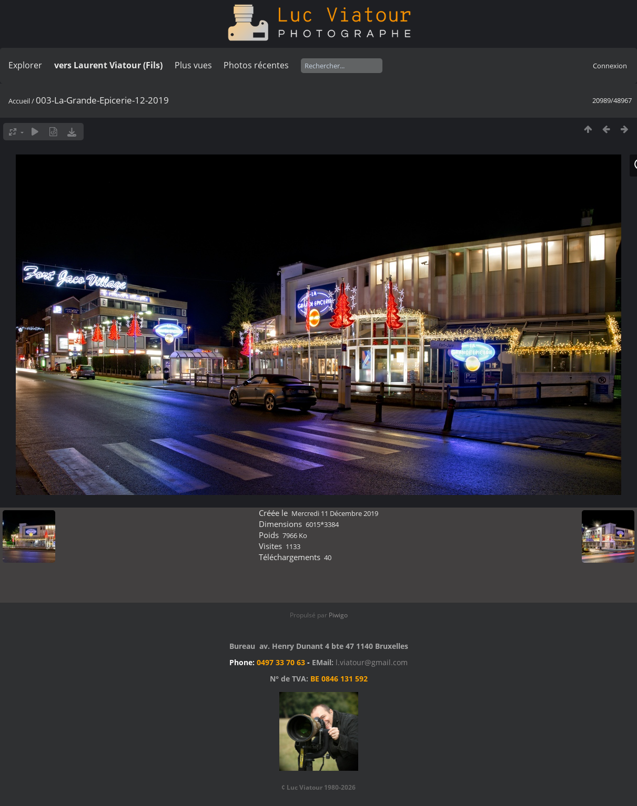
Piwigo (338, 615)
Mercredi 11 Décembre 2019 (334, 513)
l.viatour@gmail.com (372, 662)
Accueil (19, 101)
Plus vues (193, 65)
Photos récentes (256, 65)
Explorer (25, 65)
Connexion (610, 65)
